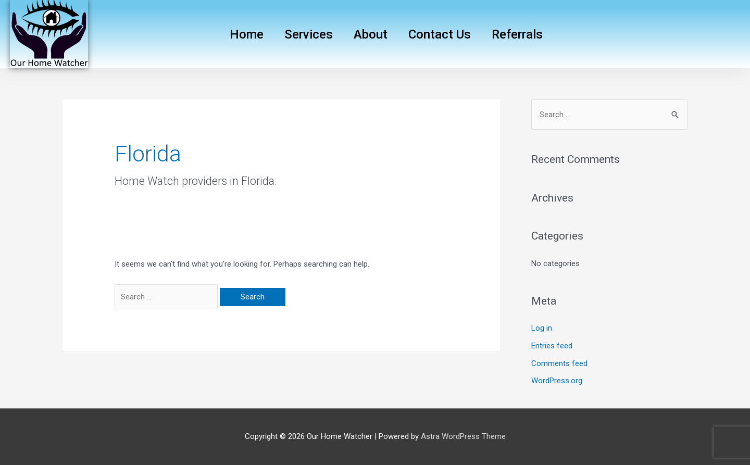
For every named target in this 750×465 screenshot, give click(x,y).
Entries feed (551, 345)
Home (247, 34)
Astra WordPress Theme (463, 436)
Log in (541, 328)
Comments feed (559, 363)
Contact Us (439, 34)
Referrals (517, 34)
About (371, 34)
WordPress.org (556, 380)
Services (308, 34)
